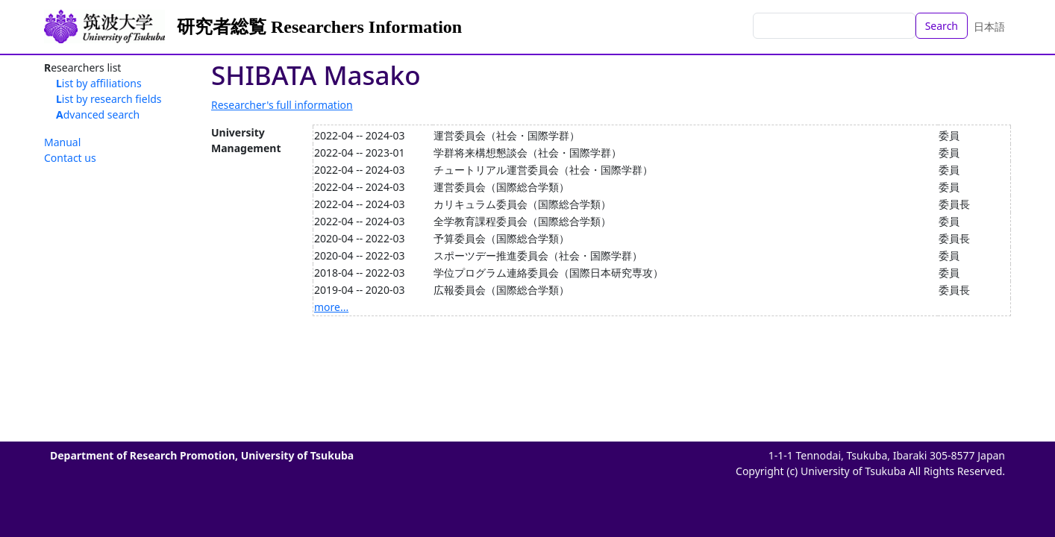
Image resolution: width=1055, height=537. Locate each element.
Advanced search (98, 114)
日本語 (989, 26)
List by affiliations (99, 83)
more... (331, 307)
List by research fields (109, 99)
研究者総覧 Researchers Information (319, 27)
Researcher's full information (282, 105)
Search (941, 26)
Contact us (70, 158)
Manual (62, 142)
